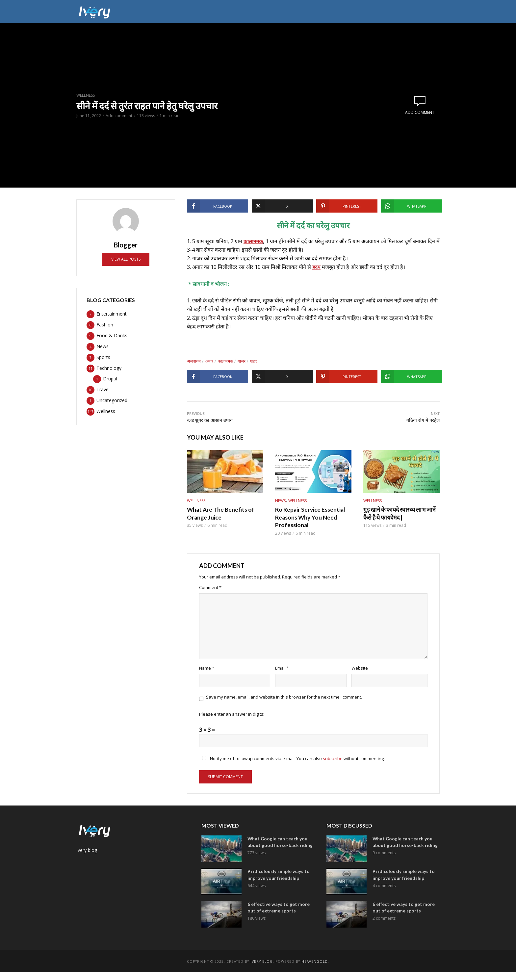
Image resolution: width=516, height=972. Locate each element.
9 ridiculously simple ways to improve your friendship (277, 873)
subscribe (333, 757)
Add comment (119, 115)
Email (282, 667)
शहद (253, 361)
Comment (210, 586)
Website (359, 667)
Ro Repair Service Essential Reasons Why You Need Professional (308, 516)
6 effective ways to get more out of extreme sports (277, 906)
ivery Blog (261, 960)
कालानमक (254, 241)
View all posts (126, 259)
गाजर (241, 361)
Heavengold (314, 960)
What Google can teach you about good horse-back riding (278, 840)
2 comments (384, 916)
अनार (209, 361)
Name (206, 667)
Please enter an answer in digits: (231, 713)
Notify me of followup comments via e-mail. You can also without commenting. (292, 757)
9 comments (384, 851)
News (280, 501)
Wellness (85, 95)
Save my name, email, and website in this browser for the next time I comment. (284, 696)
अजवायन (194, 361)
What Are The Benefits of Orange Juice (218, 513)
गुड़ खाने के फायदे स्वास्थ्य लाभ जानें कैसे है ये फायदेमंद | (400, 513)
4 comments (384, 883)
